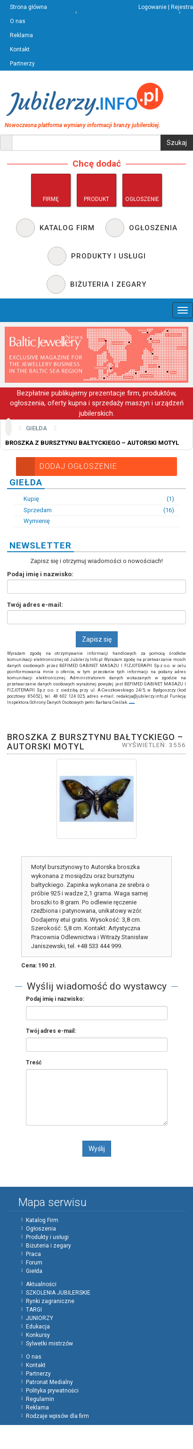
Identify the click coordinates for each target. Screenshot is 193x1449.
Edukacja (38, 1326)
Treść (33, 1062)
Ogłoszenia (41, 1228)
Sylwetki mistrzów (49, 1343)
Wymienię (32, 520)
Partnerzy (22, 63)
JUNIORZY (39, 1318)
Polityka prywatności (52, 1390)
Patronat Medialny (49, 1382)
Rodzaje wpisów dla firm (57, 1416)
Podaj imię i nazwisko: (40, 574)
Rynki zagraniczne (50, 1301)
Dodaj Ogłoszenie (66, 466)
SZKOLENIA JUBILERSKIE (58, 1292)
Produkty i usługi (47, 1237)
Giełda (36, 428)
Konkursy (38, 1335)
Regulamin (40, 1399)
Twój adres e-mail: (35, 604)
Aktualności (41, 1284)
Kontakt (20, 49)
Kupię (94, 499)
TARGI (34, 1309)
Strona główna (28, 7)
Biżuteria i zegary (48, 1245)
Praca (33, 1254)
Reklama (21, 35)
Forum (34, 1262)
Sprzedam (94, 510)
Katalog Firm (42, 1220)
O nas (17, 21)
